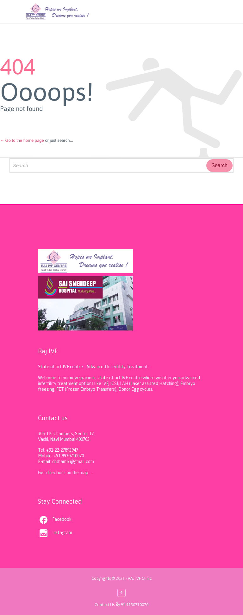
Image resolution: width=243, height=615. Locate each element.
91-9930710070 (134, 604)
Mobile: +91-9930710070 (61, 455)
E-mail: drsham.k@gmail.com (66, 461)
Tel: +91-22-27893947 (58, 450)
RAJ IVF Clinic (140, 578)
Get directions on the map (63, 472)
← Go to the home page (22, 140)
